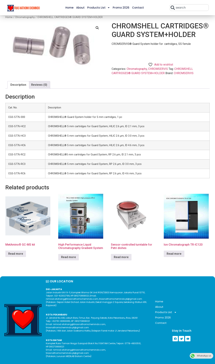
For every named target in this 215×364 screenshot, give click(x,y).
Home (69, 7)
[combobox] (189, 7)
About (80, 7)
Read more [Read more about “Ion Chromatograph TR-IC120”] (174, 253)
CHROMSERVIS (158, 69)
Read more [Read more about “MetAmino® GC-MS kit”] (15, 253)
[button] (97, 28)
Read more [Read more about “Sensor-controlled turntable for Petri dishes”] (121, 257)
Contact (138, 7)
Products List (98, 7)
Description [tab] (18, 84)
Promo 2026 (121, 7)
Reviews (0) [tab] (39, 84)
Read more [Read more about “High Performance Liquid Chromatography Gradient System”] (68, 257)
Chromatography (25, 17)
